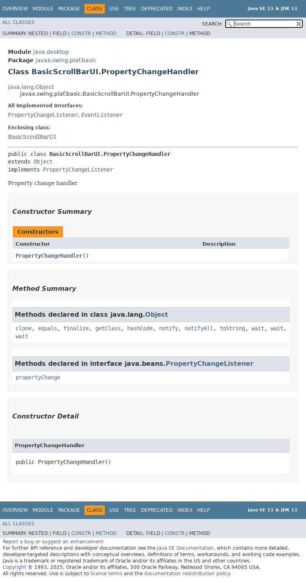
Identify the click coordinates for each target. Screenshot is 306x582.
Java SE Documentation (185, 548)
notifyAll (198, 328)
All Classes (18, 22)
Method (106, 33)
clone (23, 328)
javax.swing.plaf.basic (65, 60)
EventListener (102, 115)
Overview (15, 9)
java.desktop (51, 52)
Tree (130, 9)
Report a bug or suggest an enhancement (53, 542)
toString (232, 328)
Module (43, 9)
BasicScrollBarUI (32, 137)
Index (184, 9)
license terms (106, 573)
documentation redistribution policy (187, 573)
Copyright (14, 567)
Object (43, 161)
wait (257, 328)
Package (69, 9)
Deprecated (157, 9)
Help (203, 9)
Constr (81, 33)
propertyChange (38, 377)
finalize (76, 328)
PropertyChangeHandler (49, 256)
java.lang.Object (31, 87)
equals (47, 328)
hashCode (140, 328)
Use (114, 9)
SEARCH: (212, 24)
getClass (108, 328)
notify (168, 328)
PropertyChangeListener (43, 115)
